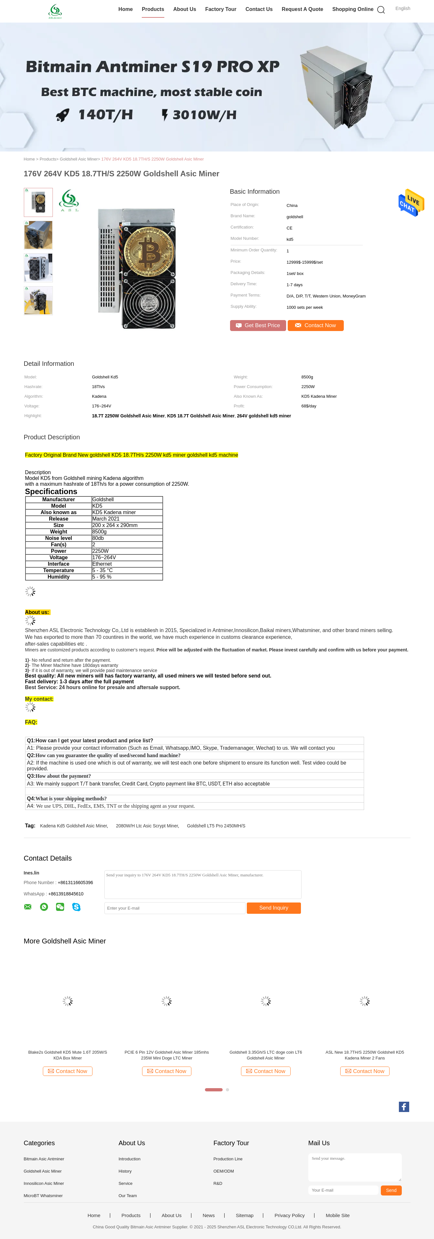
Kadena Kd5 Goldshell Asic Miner (73, 825)
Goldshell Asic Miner (43, 1171)
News (209, 1215)
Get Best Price (258, 325)
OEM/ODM (223, 1171)
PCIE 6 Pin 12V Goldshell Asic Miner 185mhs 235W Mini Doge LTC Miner (167, 1055)
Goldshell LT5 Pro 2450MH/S (216, 825)
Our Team (128, 1195)
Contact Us (259, 9)
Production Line (227, 1158)
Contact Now (315, 325)
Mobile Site (338, 1215)
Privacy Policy (289, 1215)
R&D (217, 1183)
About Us (184, 9)
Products (153, 9)
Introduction (129, 1158)
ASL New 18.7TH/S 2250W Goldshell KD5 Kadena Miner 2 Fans (364, 1055)
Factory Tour (220, 9)
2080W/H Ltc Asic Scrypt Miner (147, 825)
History (125, 1171)
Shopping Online (352, 9)
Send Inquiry (273, 908)
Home (126, 9)
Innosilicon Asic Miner (44, 1183)
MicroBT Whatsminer (43, 1195)
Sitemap (245, 1215)
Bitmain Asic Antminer (44, 1158)
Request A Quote (302, 9)
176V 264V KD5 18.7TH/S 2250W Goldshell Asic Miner (152, 159)
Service (125, 1183)
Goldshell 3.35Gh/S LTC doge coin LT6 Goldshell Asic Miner (265, 1055)
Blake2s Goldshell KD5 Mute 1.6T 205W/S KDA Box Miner (67, 1055)
